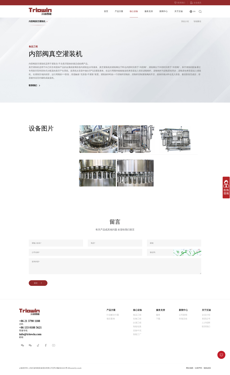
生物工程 (137, 319)
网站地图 (189, 368)
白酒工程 (137, 323)
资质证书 (206, 319)
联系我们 (179, 2)
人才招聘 (206, 323)
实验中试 (137, 330)
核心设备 (134, 11)
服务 (158, 315)
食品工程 (137, 315)
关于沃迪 (178, 11)
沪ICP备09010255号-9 (61, 368)
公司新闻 (183, 315)
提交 (38, 283)
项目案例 (111, 319)
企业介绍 (206, 315)
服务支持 (149, 11)
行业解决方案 (113, 315)
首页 (106, 11)
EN (192, 11)
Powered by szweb (75, 368)
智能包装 (137, 326)
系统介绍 (185, 21)
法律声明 (198, 368)
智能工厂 (137, 334)
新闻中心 (163, 11)
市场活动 (183, 319)
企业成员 (195, 2)
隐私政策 (207, 368)
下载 (158, 319)
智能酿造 (197, 21)
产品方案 (119, 11)
